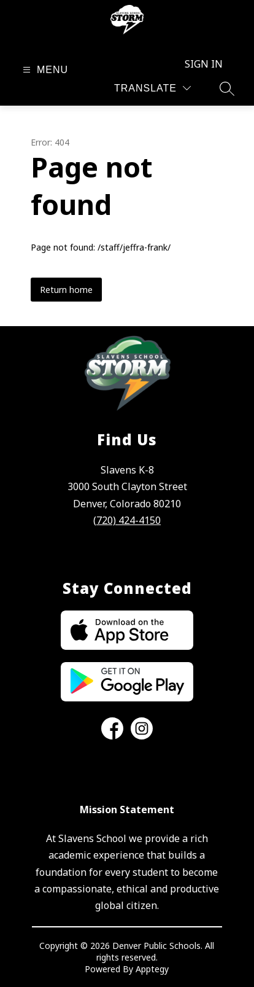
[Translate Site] (152, 88)
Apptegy (152, 969)
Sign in (204, 64)
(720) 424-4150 (127, 520)
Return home (66, 289)
